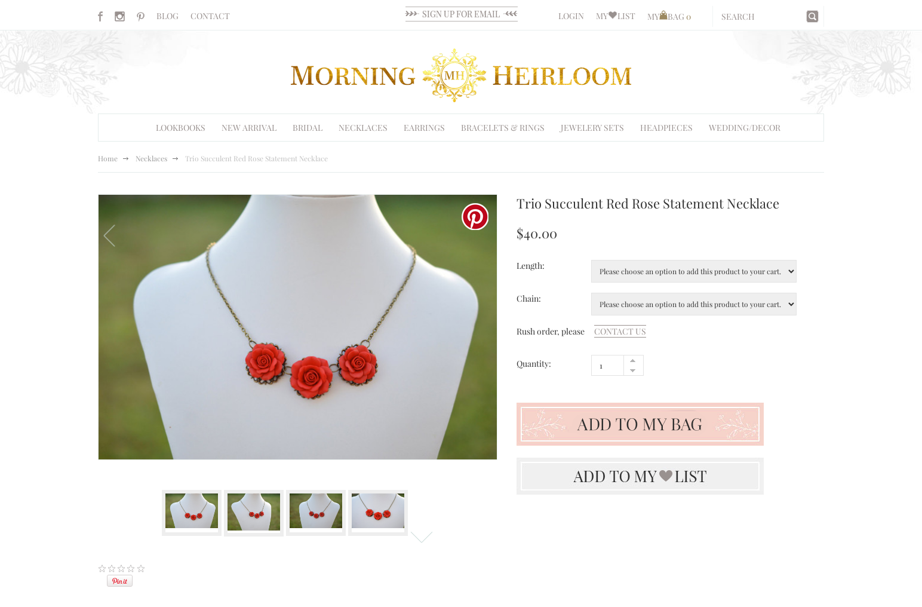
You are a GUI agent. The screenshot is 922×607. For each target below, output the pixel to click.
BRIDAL (307, 127)
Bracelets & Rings (503, 127)
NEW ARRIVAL (249, 127)
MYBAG (669, 16)
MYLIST (615, 16)
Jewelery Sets (592, 127)
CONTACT (210, 16)
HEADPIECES (666, 127)
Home (108, 158)
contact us (620, 331)
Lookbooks (180, 127)
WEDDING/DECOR (744, 127)
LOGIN (571, 16)
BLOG (167, 16)
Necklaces (363, 127)
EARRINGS (424, 127)
